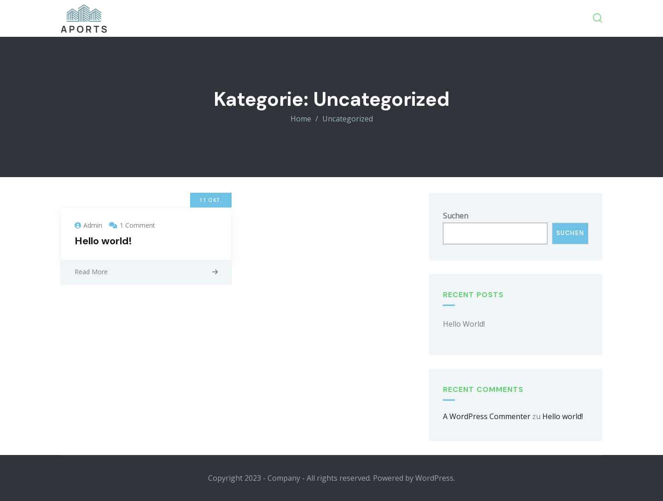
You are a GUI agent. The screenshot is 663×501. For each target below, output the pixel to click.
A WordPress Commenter (486, 416)
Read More (91, 271)
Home (301, 119)
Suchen (455, 216)
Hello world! (103, 241)
